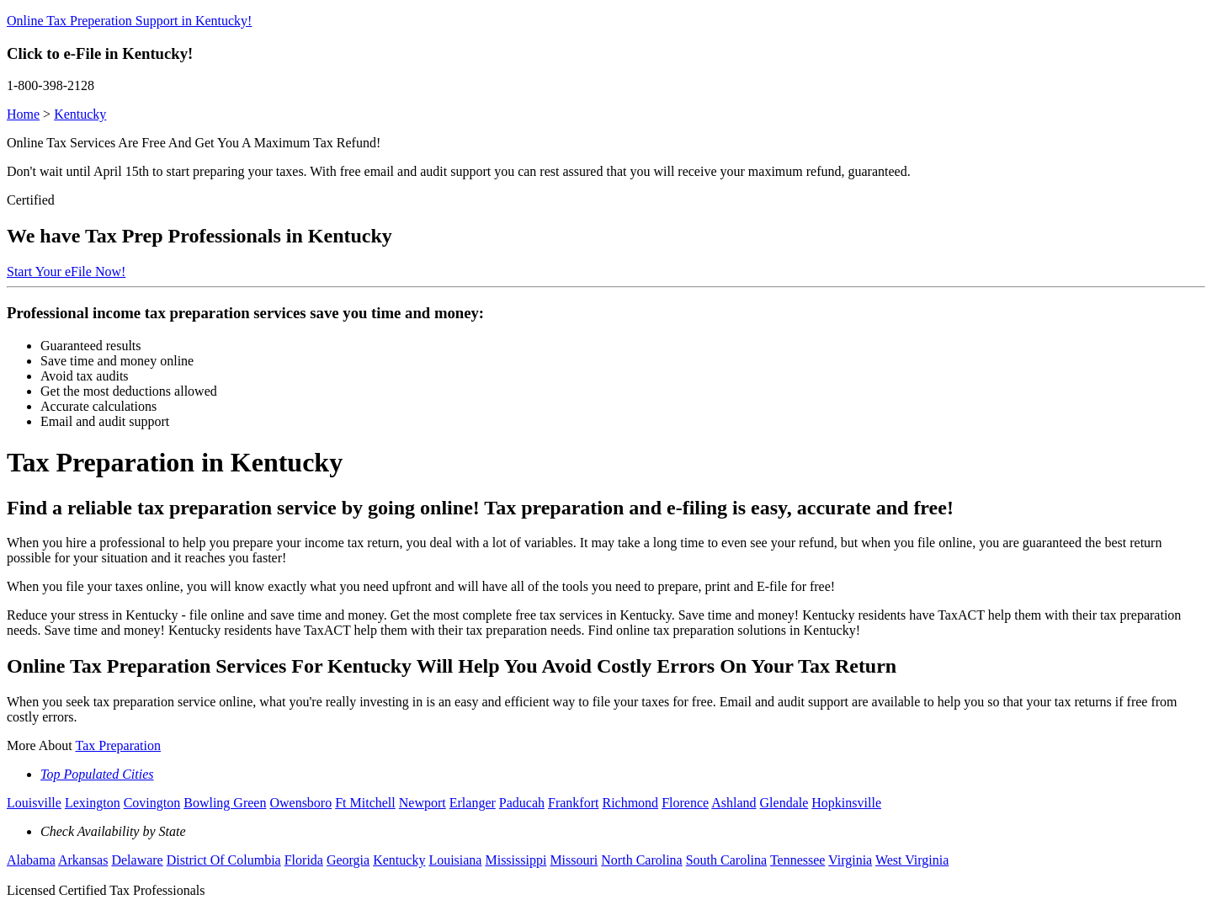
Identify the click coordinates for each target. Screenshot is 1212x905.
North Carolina (641, 860)
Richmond (630, 803)
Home (23, 114)
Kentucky (80, 114)
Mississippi (515, 860)
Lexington (92, 803)
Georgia (348, 860)
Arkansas (83, 860)
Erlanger (472, 803)
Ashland (733, 803)
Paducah (522, 803)
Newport (422, 803)
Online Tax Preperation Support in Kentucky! (129, 20)
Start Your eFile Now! (66, 271)
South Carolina (726, 860)
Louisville (34, 803)
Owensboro (300, 803)
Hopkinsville (846, 803)
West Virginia (912, 860)
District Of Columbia (224, 860)
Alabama (31, 860)
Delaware (136, 860)
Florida (303, 860)
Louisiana (454, 860)
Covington (152, 803)
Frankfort (573, 803)
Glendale (784, 803)
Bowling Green (224, 803)
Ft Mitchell (365, 803)
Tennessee (798, 860)
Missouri (574, 860)
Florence (685, 803)
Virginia (850, 860)
